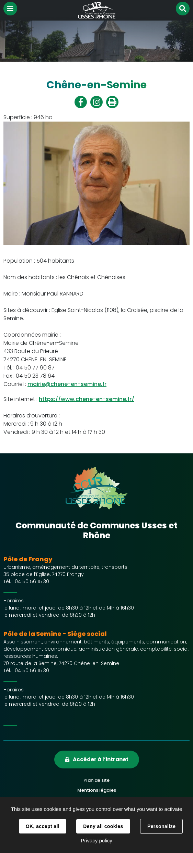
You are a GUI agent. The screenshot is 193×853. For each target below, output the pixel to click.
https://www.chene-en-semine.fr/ (86, 399)
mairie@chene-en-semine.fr (66, 384)
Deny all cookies (103, 826)
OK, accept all (42, 826)
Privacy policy (96, 840)
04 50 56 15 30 (32, 581)
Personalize (161, 826)
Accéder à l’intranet (100, 759)
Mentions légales (96, 790)
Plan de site (96, 780)
